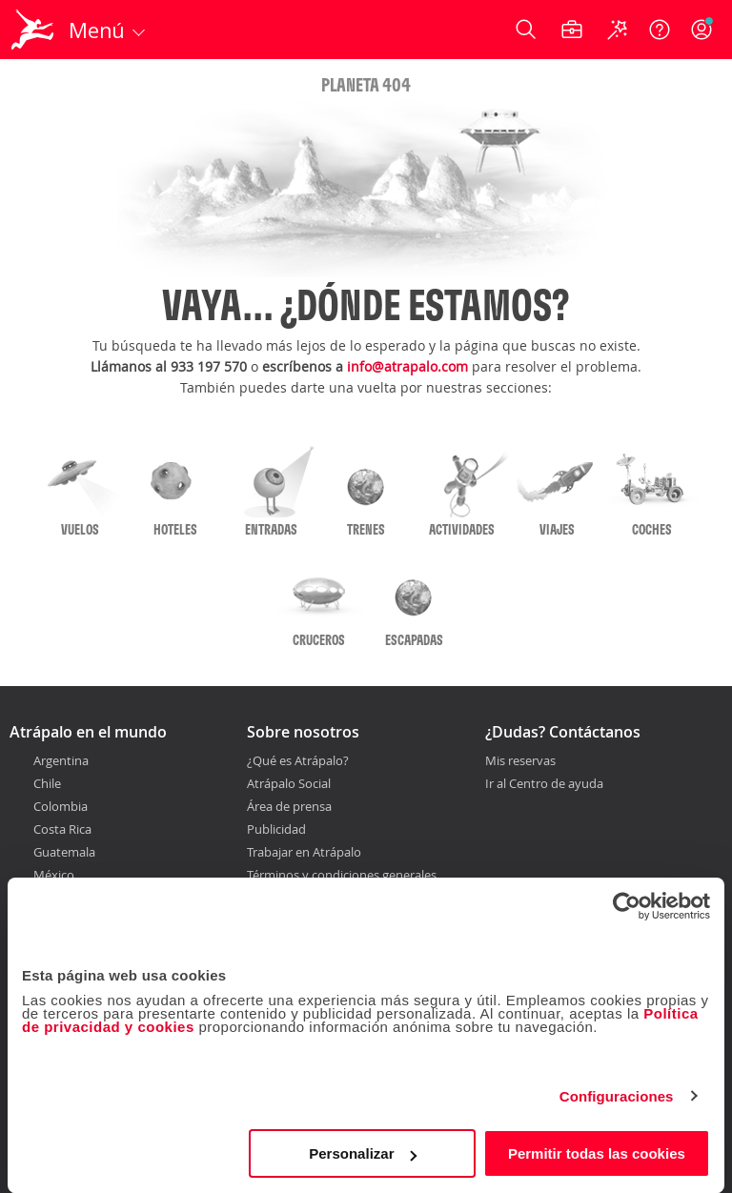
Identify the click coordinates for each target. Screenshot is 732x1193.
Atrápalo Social (289, 783)
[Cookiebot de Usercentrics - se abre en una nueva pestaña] (626, 906)
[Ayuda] (659, 29)
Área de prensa (289, 806)
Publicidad (276, 829)
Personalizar (363, 1153)
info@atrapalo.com (407, 366)
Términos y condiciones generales (342, 874)
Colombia (60, 806)
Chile (47, 783)
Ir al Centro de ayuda (544, 784)
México (53, 874)
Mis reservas (520, 761)
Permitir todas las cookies (596, 1153)
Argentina (61, 760)
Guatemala (64, 851)
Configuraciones (616, 1096)
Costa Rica (62, 829)
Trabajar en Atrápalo (304, 851)
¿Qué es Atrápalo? (298, 760)
